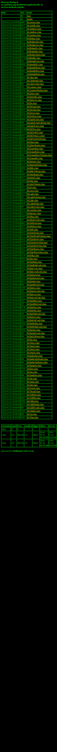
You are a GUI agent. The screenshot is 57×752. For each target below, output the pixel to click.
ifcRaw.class (32, 369)
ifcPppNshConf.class (36, 314)
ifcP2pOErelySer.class (37, 246)
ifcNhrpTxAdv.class (36, 220)
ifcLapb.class (33, 194)
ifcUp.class (32, 414)
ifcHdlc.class (32, 168)
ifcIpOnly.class (33, 178)
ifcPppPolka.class (35, 323)
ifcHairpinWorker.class (37, 165)
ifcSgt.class (32, 378)
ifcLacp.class (33, 191)
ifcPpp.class (32, 259)
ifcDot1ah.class (34, 110)
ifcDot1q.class (33, 113)
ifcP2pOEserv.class (35, 249)
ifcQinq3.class (33, 349)
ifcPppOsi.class (34, 317)
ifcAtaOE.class (33, 25)
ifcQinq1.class (33, 343)
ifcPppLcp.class (34, 294)
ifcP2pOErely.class (35, 239)
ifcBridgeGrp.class (35, 45)
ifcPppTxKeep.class (36, 336)
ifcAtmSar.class (34, 35)
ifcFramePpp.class (35, 148)
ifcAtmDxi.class (34, 29)
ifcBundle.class (33, 58)
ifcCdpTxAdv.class (35, 84)
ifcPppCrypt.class (35, 268)
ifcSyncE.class (33, 388)
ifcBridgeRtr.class (35, 51)
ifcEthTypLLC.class (36, 136)
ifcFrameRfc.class (35, 158)
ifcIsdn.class (32, 181)
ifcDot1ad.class (34, 106)
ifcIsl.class (31, 187)
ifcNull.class (32, 229)
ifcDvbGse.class (34, 116)
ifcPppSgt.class (33, 330)
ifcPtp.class (32, 339)
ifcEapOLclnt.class (35, 119)
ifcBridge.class (33, 38)
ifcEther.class (33, 142)
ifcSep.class (32, 372)
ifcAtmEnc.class (34, 32)
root (29, 16)
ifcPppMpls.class (34, 301)
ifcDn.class (32, 103)
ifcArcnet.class (33, 22)
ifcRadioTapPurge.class (37, 362)
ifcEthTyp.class (34, 129)
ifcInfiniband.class (35, 174)
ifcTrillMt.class (34, 398)
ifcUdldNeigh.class (35, 404)
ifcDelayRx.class (34, 97)
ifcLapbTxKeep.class (36, 197)
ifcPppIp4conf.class (35, 278)
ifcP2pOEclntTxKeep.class (39, 236)
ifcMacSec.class (34, 213)
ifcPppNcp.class (34, 307)
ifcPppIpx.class (33, 288)
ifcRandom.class (34, 365)
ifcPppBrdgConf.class (36, 265)
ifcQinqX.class (33, 352)
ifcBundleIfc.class (35, 64)
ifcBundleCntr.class (35, 61)
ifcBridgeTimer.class (36, 55)
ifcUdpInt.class (33, 411)
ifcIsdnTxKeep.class (36, 184)
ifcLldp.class (32, 200)
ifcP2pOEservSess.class (37, 252)
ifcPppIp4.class (33, 275)
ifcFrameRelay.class (36, 152)
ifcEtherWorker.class (36, 145)
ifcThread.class (33, 391)
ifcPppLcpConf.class (36, 297)
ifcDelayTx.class (34, 100)
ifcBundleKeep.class (36, 68)
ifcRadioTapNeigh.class (37, 359)
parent (30, 19)
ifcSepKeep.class (34, 375)
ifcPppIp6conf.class (35, 284)
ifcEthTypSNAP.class (36, 139)
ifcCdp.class (32, 77)
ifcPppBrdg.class (34, 262)
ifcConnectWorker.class (37, 90)
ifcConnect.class (34, 87)
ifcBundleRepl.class (36, 74)
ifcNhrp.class (33, 216)
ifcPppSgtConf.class (36, 333)
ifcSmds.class (33, 382)
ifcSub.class (32, 385)
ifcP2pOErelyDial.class (37, 242)
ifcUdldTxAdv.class (36, 407)
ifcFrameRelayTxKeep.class (39, 155)
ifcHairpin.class (34, 161)
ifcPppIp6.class (33, 281)
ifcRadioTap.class (35, 356)
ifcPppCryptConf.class (37, 271)
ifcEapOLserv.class (35, 126)
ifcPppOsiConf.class (36, 320)
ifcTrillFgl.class (34, 395)
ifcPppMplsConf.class (36, 304)
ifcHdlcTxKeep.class (36, 171)
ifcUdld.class (33, 401)
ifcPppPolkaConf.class (37, 327)
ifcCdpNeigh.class (35, 80)
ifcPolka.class (33, 255)
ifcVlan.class (32, 417)
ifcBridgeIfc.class (35, 48)
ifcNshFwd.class (34, 223)
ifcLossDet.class (34, 210)
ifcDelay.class (33, 93)
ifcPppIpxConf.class (36, 291)
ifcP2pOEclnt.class (35, 233)
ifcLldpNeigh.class (35, 204)
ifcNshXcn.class (34, 226)
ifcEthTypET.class (35, 132)
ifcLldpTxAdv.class (35, 207)
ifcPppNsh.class (34, 310)
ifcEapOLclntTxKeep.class (39, 123)
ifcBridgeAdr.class (35, 42)
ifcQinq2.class (33, 346)
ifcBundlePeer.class (35, 71)
